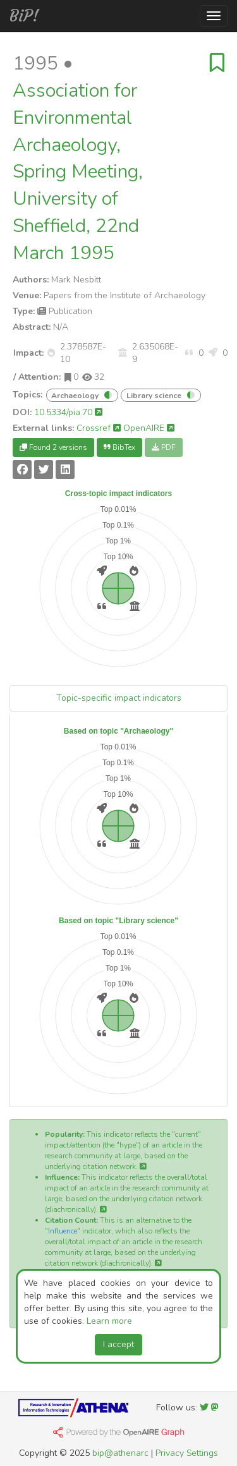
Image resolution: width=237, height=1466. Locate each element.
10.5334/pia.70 (68, 412)
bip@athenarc (120, 1453)
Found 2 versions (53, 447)
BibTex (119, 447)
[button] (51, 353)
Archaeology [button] (75, 395)
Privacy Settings (186, 1453)
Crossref (98, 428)
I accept (118, 1344)
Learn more (109, 1321)
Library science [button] (153, 395)
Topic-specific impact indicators (118, 698)
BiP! (24, 16)
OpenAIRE (148, 428)
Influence (62, 1231)
